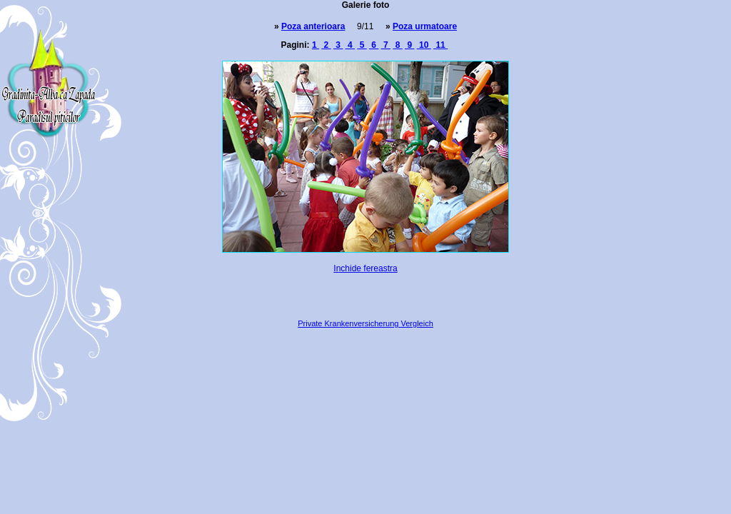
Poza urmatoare (425, 26)
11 (440, 45)
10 (424, 45)
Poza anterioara (313, 26)
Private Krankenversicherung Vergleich (365, 323)
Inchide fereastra (365, 268)
